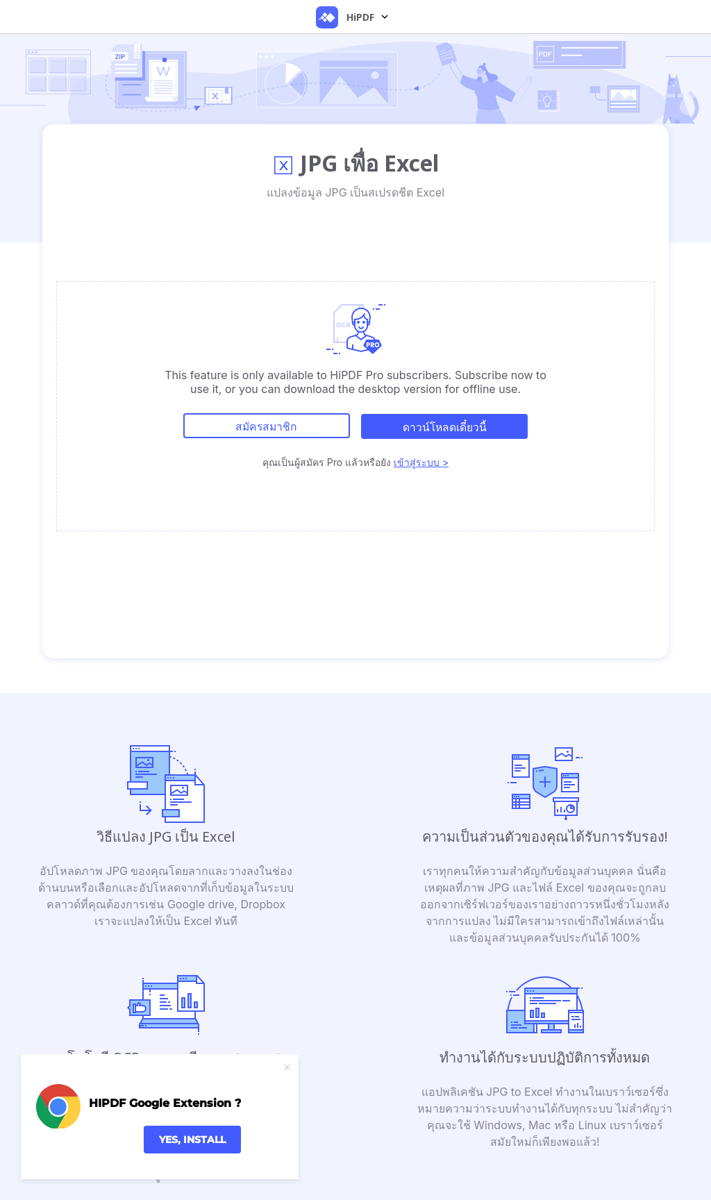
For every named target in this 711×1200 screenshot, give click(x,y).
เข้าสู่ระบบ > (421, 461)
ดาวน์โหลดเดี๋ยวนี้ (445, 426)
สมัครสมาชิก (265, 426)
